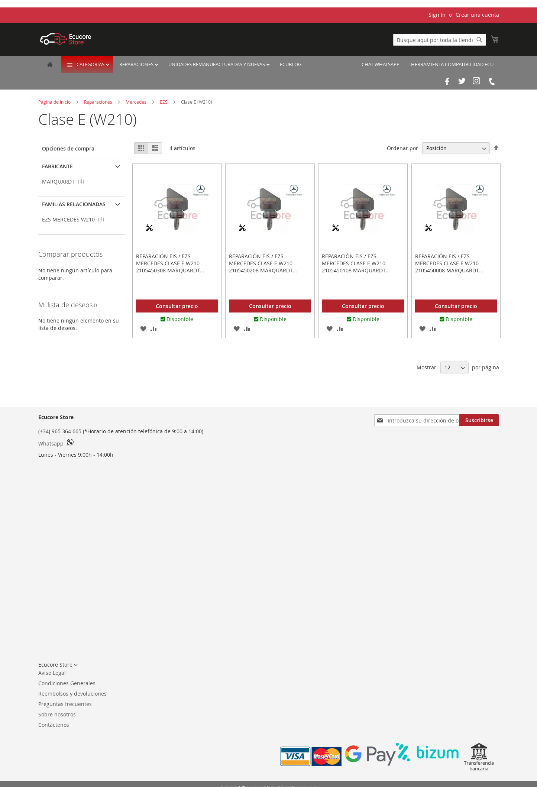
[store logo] (65, 39)
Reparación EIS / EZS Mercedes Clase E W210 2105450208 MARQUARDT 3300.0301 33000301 (261, 267)
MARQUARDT (65, 181)
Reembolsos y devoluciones (72, 693)
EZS (164, 102)
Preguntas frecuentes (65, 703)
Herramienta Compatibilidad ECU (452, 64)
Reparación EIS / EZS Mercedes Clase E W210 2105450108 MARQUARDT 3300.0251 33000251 (354, 267)
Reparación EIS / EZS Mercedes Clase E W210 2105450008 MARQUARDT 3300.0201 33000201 (447, 267)
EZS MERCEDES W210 (75, 219)
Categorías (91, 64)
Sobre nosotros (57, 714)
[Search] (479, 40)
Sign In (437, 14)
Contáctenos (53, 724)
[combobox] (439, 40)
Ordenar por (402, 148)
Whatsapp (57, 443)
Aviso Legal (52, 672)
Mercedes (137, 102)
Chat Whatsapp (380, 64)
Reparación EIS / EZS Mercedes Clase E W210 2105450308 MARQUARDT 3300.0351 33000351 (168, 267)
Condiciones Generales (67, 683)
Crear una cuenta (477, 14)
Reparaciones (137, 64)
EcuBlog (290, 64)
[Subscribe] (479, 420)
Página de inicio (55, 102)
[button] (143, 328)
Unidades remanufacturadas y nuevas (217, 64)
